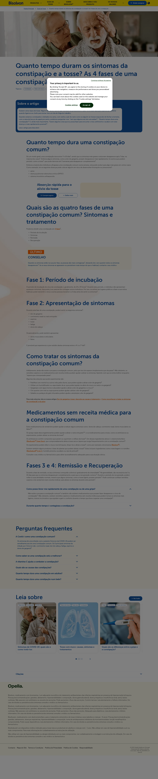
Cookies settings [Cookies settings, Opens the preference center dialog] (71, 105)
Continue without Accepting (101, 80)
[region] (79, 94)
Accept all (86, 105)
